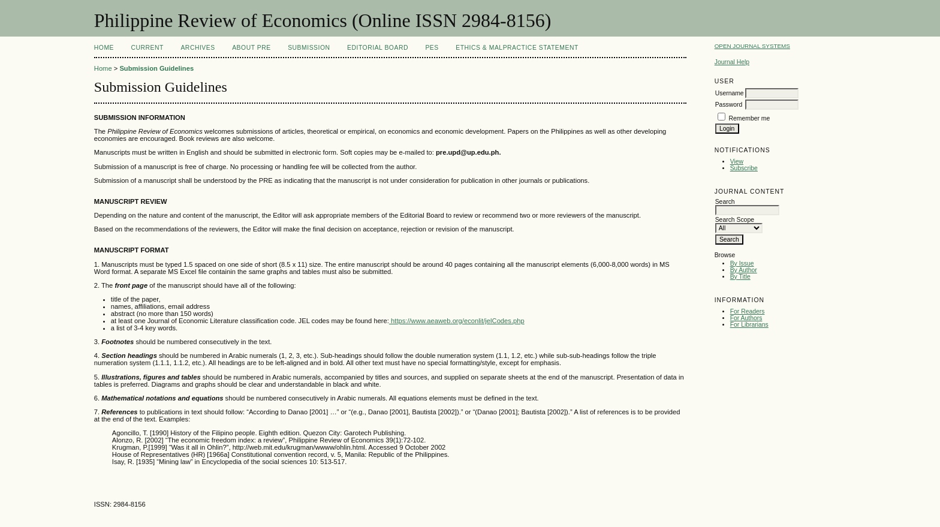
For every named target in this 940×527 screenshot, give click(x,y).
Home (104, 47)
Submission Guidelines (156, 68)
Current (147, 47)
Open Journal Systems (752, 46)
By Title (740, 276)
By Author (743, 270)
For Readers (747, 311)
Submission (309, 47)
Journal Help (732, 62)
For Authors (746, 318)
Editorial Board (377, 47)
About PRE (251, 47)
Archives (197, 47)
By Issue (742, 263)
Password (729, 104)
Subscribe (744, 168)
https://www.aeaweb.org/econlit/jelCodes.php (457, 320)
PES (431, 47)
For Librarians (749, 324)
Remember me (749, 118)
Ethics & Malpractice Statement (517, 47)
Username (729, 93)
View (736, 161)
